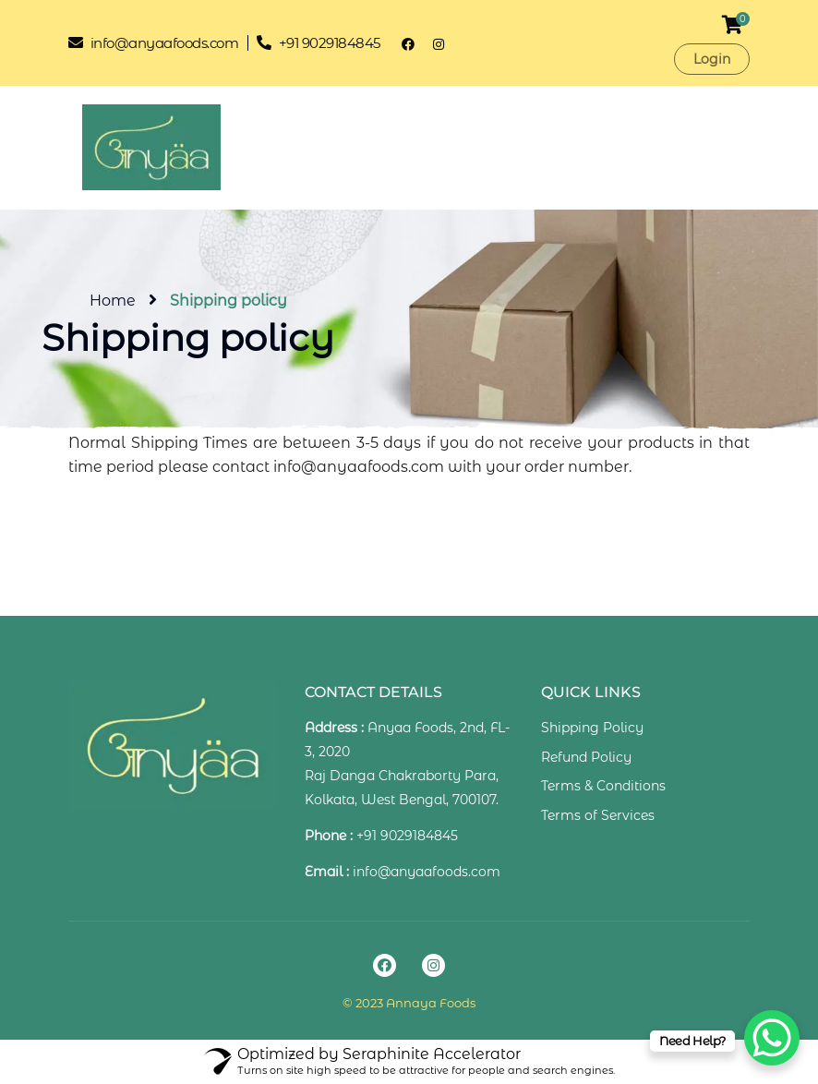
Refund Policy (586, 757)
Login (711, 59)
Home (113, 300)
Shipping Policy (592, 727)
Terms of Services (598, 815)
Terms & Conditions (603, 785)
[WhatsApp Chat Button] (772, 1038)
